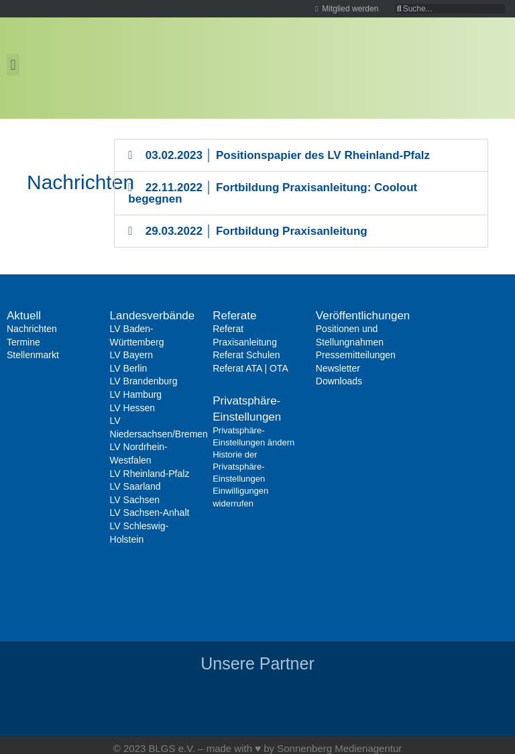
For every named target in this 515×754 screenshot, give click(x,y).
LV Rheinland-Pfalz (150, 473)
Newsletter (338, 368)
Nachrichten (32, 328)
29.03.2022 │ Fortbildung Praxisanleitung (256, 231)
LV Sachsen (135, 499)
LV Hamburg (136, 394)
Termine (23, 342)
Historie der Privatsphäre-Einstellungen (239, 466)
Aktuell (24, 315)
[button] (13, 65)
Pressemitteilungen (356, 354)
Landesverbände (152, 315)
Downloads (339, 381)
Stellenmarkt (33, 354)
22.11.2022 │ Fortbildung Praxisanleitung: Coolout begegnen (272, 193)
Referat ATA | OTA (250, 368)
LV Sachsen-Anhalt (150, 512)
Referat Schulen (246, 354)
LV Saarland (135, 486)
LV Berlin (129, 368)
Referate (234, 315)
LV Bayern (131, 354)
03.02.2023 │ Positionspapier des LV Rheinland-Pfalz (288, 155)
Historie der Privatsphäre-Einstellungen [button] (256, 578)
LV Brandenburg (144, 381)
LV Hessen (132, 407)
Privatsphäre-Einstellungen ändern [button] (247, 547)
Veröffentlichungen (363, 315)
